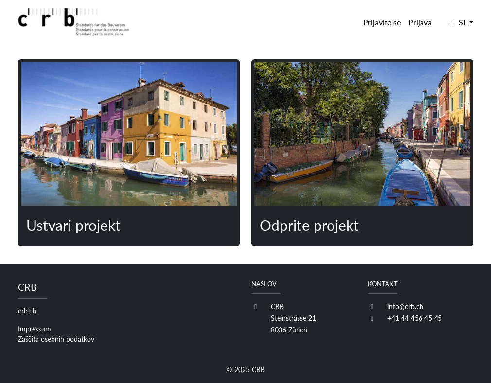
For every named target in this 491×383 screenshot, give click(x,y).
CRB (258, 370)
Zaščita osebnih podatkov (56, 339)
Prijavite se (382, 22)
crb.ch (27, 311)
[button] (460, 22)
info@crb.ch (405, 306)
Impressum (34, 329)
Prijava (420, 22)
